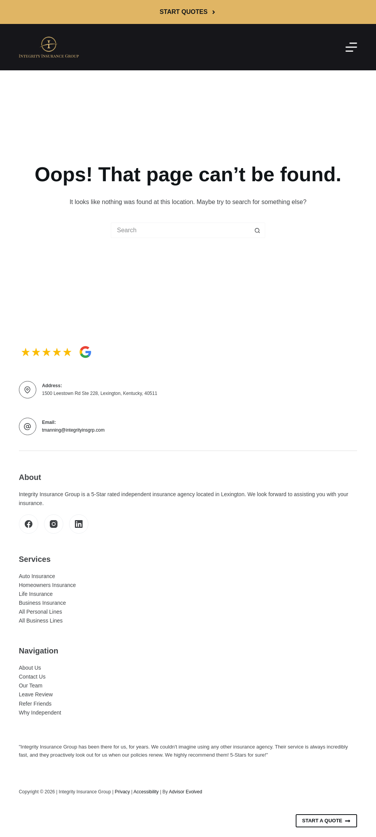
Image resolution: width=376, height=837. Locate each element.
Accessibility (146, 791)
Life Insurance (36, 594)
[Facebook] (28, 524)
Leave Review (36, 694)
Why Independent (40, 712)
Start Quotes (187, 12)
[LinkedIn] (78, 524)
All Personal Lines (40, 612)
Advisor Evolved (185, 791)
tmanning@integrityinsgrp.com (73, 430)
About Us (30, 668)
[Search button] (257, 230)
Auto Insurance (37, 576)
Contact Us (32, 677)
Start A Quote (326, 821)
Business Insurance (42, 603)
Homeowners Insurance (47, 585)
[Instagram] (53, 524)
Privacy (122, 791)
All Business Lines (41, 621)
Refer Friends (35, 704)
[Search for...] (180, 230)
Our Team (30, 685)
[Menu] (351, 47)
